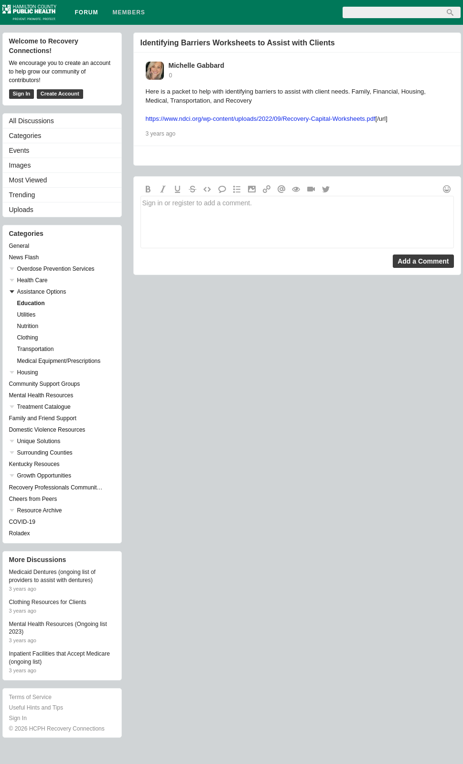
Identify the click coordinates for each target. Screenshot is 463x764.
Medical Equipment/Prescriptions (59, 361)
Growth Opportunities (44, 475)
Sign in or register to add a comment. (297, 222)
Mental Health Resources (41, 395)
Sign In (22, 93)
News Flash (24, 257)
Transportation (35, 349)
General (19, 246)
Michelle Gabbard (197, 65)
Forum (86, 12)
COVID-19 (22, 522)
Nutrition (28, 326)
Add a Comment (423, 261)
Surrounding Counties (45, 452)
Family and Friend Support (42, 418)
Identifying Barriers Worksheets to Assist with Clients (237, 43)
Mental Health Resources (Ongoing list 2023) (58, 628)
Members (129, 12)
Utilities (26, 314)
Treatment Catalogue (44, 406)
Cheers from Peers (33, 499)
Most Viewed (28, 180)
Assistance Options (41, 291)
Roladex (19, 533)
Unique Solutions (39, 441)
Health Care (32, 280)
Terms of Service (30, 697)
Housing (27, 372)
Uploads (21, 209)
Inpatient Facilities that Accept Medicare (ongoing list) (59, 657)
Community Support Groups (44, 384)
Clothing (27, 337)
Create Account (60, 93)
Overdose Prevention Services (56, 268)
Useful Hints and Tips (36, 707)
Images (20, 165)
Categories (25, 135)
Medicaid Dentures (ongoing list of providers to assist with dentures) (52, 576)
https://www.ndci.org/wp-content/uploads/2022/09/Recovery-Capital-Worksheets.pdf (261, 118)
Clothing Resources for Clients (47, 602)
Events (19, 150)
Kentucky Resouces (34, 464)
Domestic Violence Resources (47, 429)
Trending (22, 195)
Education (31, 303)
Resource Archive (39, 510)
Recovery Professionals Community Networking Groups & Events (57, 487)
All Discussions (31, 121)
